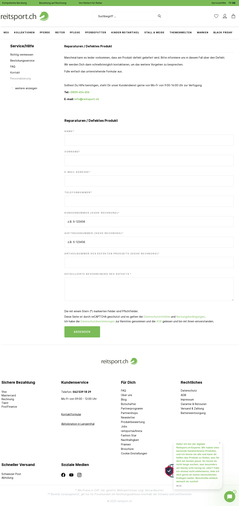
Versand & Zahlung (192, 408)
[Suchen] (161, 16)
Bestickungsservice (22, 60)
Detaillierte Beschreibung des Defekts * (98, 274)
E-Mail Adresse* (77, 172)
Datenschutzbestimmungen (97, 321)
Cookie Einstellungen (134, 453)
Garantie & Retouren (194, 404)
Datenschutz (189, 390)
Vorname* (72, 151)
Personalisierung (20, 78)
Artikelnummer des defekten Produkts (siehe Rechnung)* (112, 253)
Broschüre (127, 448)
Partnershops (129, 413)
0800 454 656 (79, 92)
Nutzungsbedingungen (190, 316)
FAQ (12, 66)
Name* (69, 131)
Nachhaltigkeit (130, 439)
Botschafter (128, 404)
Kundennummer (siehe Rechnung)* (92, 212)
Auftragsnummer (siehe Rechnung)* (94, 233)
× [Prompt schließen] (220, 442)
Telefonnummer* (78, 192)
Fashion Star (128, 435)
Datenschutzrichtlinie (157, 316)
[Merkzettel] (216, 16)
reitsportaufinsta (131, 430)
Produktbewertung (133, 422)
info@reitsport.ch (86, 99)
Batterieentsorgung (193, 413)
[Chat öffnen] (229, 496)
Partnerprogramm (132, 408)
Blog (124, 399)
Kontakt (15, 72)
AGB (159, 321)
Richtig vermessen (21, 54)
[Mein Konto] (225, 16)
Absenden (82, 331)
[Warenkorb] (233, 16)
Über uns (126, 395)
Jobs (124, 426)
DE (233, 2)
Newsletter (128, 417)
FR (230, 2)
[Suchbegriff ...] (124, 16)
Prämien (126, 444)
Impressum (187, 399)
